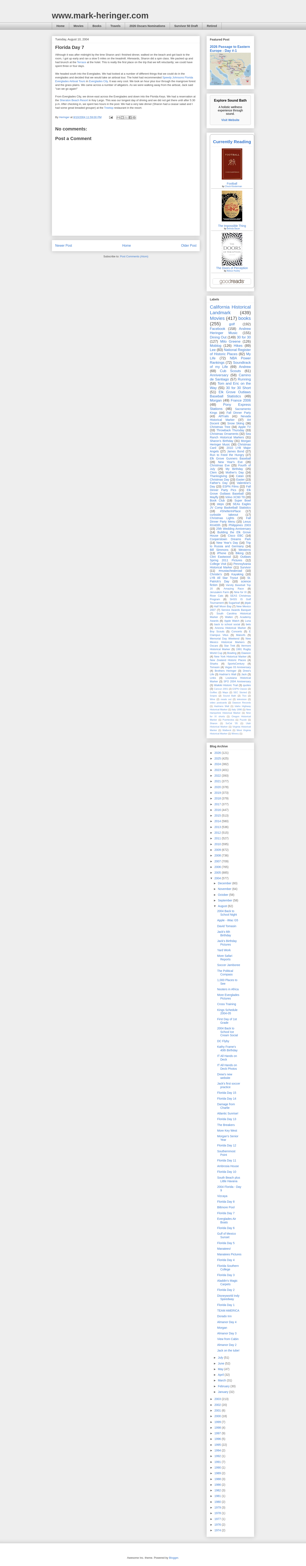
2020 (218, 787)
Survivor (245, 567)
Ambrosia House (228, 1166)
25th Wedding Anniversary (233, 528)
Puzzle (243, 720)
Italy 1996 (237, 709)
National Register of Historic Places (230, 352)
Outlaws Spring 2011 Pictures (230, 558)
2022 (218, 775)
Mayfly (214, 497)
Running (244, 379)
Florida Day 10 (226, 1171)
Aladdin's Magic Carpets (227, 1282)
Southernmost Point (226, 1153)
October (223, 894)
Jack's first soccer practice (228, 1085)
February (224, 1386)
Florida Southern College (228, 1267)
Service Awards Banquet (236, 610)
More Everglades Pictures (228, 996)
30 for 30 (244, 337)
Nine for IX (240, 592)
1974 (218, 1530)
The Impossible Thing (232, 225)
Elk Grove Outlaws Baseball (230, 491)
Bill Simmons (219, 549)
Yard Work (224, 950)
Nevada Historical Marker (230, 418)
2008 (218, 855)
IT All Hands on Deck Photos (227, 1066)
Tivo (244, 695)
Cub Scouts (230, 371)
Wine (212, 699)
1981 (218, 1496)
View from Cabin (227, 1339)
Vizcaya (222, 1196)
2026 (218, 752)
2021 (218, 781)
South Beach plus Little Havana (228, 1179)
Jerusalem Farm (219, 592)
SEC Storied (240, 692)
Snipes (213, 695)
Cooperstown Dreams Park (230, 539)
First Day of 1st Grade (227, 1020)
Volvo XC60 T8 (235, 497)
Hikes (238, 346)
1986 (218, 1484)
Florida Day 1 (226, 1305)
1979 (218, 1507)
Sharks (214, 663)
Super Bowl (243, 500)
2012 (218, 832)
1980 (218, 1501)
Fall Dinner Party (239, 412)
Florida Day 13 (226, 1119)
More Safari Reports (224, 957)
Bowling (231, 653)
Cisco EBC (235, 535)
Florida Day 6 (226, 1228)
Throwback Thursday (230, 430)
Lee (213, 350)
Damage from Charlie (226, 1106)
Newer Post (63, 245)
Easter (240, 479)
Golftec (213, 692)
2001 (218, 1410)
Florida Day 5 (226, 1243)
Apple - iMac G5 (227, 920)
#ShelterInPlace (230, 511)
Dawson (246, 653)
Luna (248, 620)
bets (248, 624)
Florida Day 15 (226, 1092)
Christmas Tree (220, 427)
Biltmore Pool (226, 1207)
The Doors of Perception (232, 268)
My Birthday (234, 469)
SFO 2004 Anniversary (237, 681)
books (244, 318)
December (225, 883)
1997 (218, 1433)
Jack (244, 674)
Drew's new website (224, 1076)
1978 (218, 1513)
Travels (115, 26)
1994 (218, 1450)
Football (232, 183)
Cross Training (226, 1004)
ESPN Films (231, 486)
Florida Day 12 (226, 1145)
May (221, 1369)
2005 (218, 872)
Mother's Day (235, 472)
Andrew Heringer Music (230, 331)
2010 (218, 844)
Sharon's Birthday (221, 441)
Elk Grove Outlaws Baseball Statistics (230, 394)
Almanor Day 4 (227, 1322)
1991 (218, 1462)
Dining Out (218, 337)
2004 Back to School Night (227, 912)
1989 (218, 1473)
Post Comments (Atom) (134, 256)
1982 (218, 1490)
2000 (218, 1416)
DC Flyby (223, 1041)
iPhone (221, 553)
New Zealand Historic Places (228, 660)
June (221, 1363)
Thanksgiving (218, 476)
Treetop (108, 107)
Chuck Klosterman (233, 186)
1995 (218, 1444)
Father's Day (219, 483)
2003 (218, 1399)
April (221, 1374)
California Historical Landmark (230, 309)
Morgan (216, 400)
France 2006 (241, 400)
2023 (218, 770)
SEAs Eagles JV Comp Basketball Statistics (230, 505)
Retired (212, 26)
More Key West (227, 1130)
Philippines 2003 (240, 525)
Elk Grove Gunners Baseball (230, 458)
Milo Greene (230, 341)
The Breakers (226, 1125)
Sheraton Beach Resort (74, 100)
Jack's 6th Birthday (224, 933)
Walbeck (226, 730)
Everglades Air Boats (226, 1220)
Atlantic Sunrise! (227, 1113)
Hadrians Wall (221, 706)
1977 (218, 1519)
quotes (247, 685)
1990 (218, 1467)
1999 (218, 1422)
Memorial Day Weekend (224, 638)
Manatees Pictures (229, 1254)
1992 (218, 1456)
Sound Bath (229, 695)
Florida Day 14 (226, 1098)
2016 (218, 810)
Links (213, 677)
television (242, 699)
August (223, 906)
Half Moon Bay (223, 606)
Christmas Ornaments (224, 433)
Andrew (245, 367)
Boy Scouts (217, 631)
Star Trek (229, 645)
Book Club (217, 500)
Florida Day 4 (226, 1260)
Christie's (216, 574)
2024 (218, 764)
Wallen (229, 617)
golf (232, 324)
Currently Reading (232, 141)
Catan (240, 476)
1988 (218, 1479)
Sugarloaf (234, 602)
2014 (218, 821)
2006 (218, 867)
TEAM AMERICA (228, 1310)
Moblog (215, 346)
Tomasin (215, 667)
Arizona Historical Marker (230, 628)
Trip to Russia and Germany (230, 544)
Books (96, 26)
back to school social (227, 624)
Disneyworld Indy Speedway (228, 1297)
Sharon (213, 723)
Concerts (236, 631)
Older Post (188, 245)
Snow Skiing (235, 423)
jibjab (248, 602)
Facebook (217, 329)
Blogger (173, 1557)
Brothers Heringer (225, 670)
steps (220, 504)
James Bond (235, 451)
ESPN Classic (239, 689)
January (223, 1392)
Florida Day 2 (226, 1290)
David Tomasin (226, 926)
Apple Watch (231, 620)
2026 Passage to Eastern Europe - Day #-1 (230, 48)
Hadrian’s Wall (227, 674)
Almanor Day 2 (227, 1344)
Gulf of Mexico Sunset (226, 1235)
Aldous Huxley (233, 271)
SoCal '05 (232, 723)
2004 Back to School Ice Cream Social (227, 1032)
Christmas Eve (220, 465)
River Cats (216, 595)
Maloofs (240, 635)
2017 (218, 804)
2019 (218, 792)
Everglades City (98, 81)
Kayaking (237, 574)
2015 (218, 815)
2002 (218, 1404)
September (225, 900)
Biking (240, 553)
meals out (226, 699)
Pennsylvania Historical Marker (230, 565)
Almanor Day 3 (227, 1333)
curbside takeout (224, 514)
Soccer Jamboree (228, 965)
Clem (213, 472)
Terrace (81, 62)
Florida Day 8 (226, 1201)
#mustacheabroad (230, 570)
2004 (218, 878)
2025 (218, 758)
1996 (218, 1439)
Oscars (214, 645)
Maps (225, 692)
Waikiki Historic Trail (226, 685)
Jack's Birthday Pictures (227, 942)
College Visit (218, 563)
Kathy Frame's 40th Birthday (227, 1048)
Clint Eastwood (220, 556)
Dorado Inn (224, 1316)
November (225, 889)
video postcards (218, 702)
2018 (218, 798)
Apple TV (244, 427)
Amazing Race (234, 588)
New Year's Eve (230, 462)
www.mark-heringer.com (100, 15)
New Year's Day (227, 542)
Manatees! (224, 1248)
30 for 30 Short (238, 388)
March (222, 1380)
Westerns (244, 549)
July (221, 1357)
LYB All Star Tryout (224, 577)
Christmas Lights (222, 518)
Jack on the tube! (228, 1350)
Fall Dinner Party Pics (230, 488)
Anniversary (219, 375)
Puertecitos (228, 720)
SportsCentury (236, 663)
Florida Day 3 (226, 1275)
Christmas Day (219, 479)
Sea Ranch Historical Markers (230, 435)
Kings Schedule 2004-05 (227, 1011)
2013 (218, 827)
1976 (218, 1524)
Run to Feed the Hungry (227, 455)
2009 (218, 849)
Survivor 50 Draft (186, 26)
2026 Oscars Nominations (147, 26)
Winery (235, 733)
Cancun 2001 (221, 689)
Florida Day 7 (226, 1213)
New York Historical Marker (230, 656)
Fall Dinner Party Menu (230, 519)
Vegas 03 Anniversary (238, 667)
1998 (218, 1427)
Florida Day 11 (226, 1160)
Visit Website (230, 120)
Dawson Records (241, 702)
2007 (218, 861)
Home (60, 26)
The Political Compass (225, 972)
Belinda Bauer (233, 228)
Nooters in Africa (228, 989)
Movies (78, 26)
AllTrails (223, 416)
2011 (218, 838)
